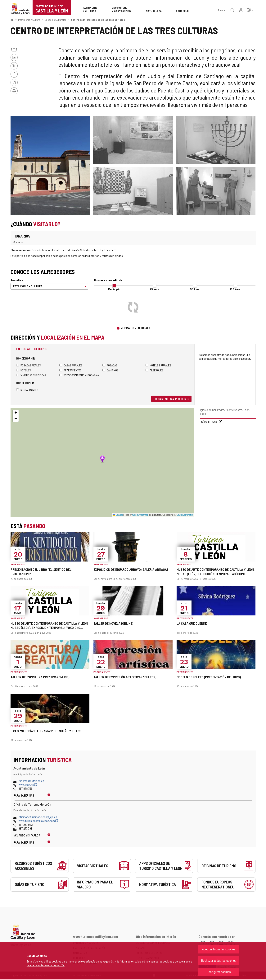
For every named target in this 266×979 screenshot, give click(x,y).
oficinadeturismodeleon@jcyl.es (38, 817)
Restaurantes (27, 390)
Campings (110, 370)
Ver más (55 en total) (135, 328)
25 (155, 289)
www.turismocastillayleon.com (38, 820)
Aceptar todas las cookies (218, 949)
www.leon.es (28, 784)
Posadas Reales (28, 365)
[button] (250, 9)
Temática (17, 280)
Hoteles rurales (158, 365)
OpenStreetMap (140, 515)
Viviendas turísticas (31, 375)
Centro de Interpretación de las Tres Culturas (98, 19)
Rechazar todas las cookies (218, 960)
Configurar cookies (219, 972)
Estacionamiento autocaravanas (80, 375)
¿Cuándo (27, 835)
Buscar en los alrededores (171, 399)
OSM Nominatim (184, 515)
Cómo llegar (209, 421)
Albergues (154, 370)
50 (195, 289)
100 (235, 289)
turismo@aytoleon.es (31, 781)
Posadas (109, 365)
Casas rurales (70, 365)
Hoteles (23, 370)
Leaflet (118, 515)
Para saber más (24, 795)
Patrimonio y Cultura (29, 19)
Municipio (114, 289)
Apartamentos (70, 370)
